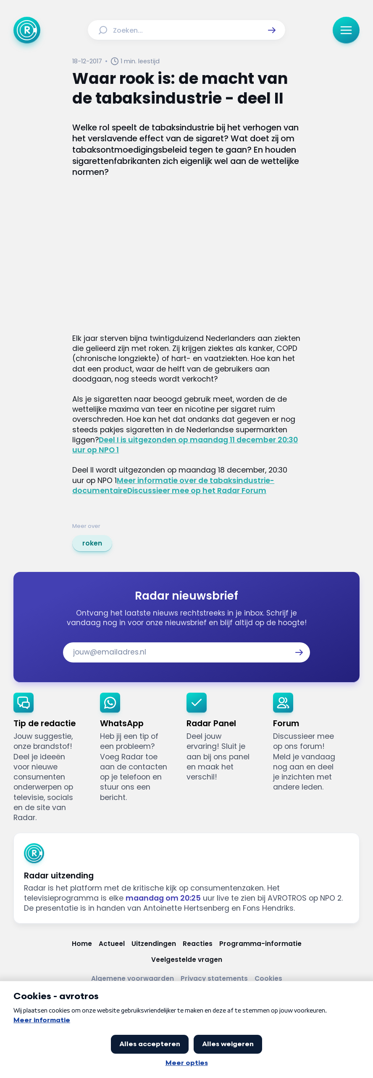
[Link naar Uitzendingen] (153, 943)
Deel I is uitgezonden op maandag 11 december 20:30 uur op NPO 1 (185, 445)
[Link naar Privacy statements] (214, 978)
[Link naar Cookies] (268, 978)
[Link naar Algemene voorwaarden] (132, 978)
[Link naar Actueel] (112, 943)
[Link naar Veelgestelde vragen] (186, 959)
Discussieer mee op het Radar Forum (196, 491)
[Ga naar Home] (26, 30)
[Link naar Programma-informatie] (260, 943)
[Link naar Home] (82, 943)
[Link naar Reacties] (198, 943)
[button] (272, 30)
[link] (92, 543)
